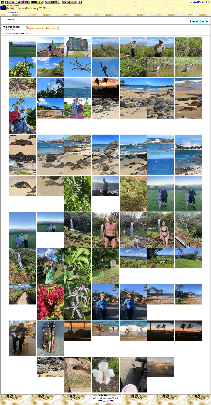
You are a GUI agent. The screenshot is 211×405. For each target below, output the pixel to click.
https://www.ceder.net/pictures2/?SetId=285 (105, 398)
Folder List (10, 19)
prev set (194, 21)
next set (205, 21)
